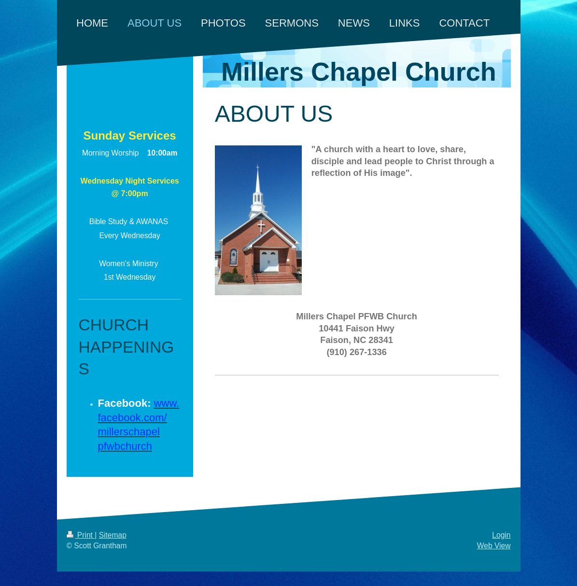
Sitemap (113, 535)
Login (501, 535)
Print (81, 535)
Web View (494, 546)
